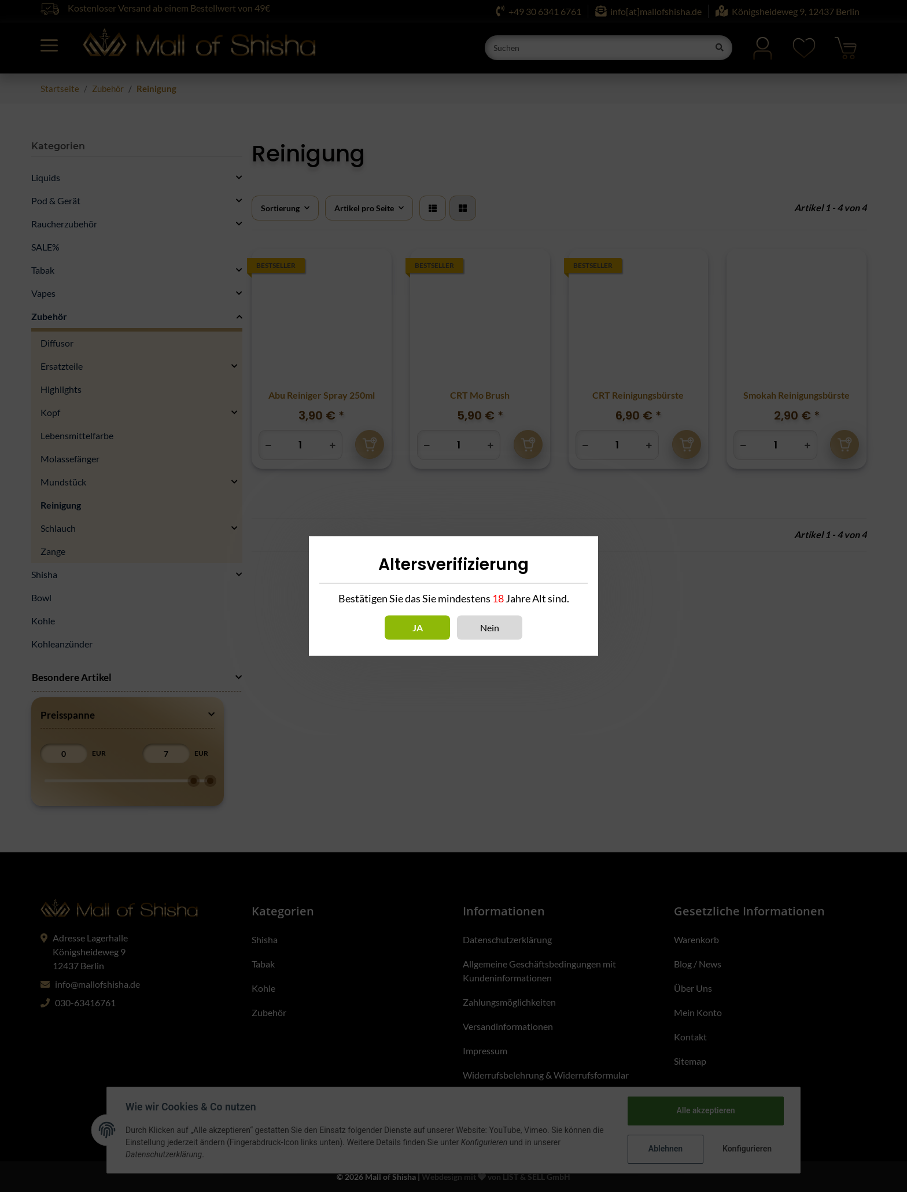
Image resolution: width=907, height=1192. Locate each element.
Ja (417, 627)
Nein (489, 627)
